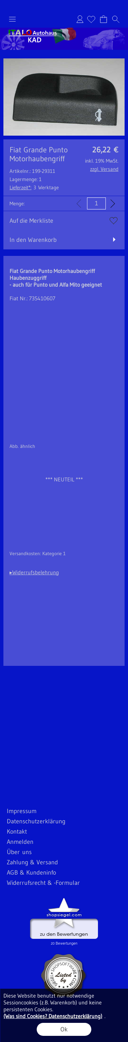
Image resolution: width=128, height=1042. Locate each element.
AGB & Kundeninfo (31, 872)
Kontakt (17, 831)
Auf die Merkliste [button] (31, 220)
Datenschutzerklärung (36, 821)
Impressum (22, 811)
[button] (12, 19)
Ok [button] (64, 1029)
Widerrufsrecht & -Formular (43, 883)
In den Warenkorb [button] (33, 240)
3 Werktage (34, 187)
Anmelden (79, 19)
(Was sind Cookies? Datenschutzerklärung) (52, 1016)
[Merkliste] (91, 19)
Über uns (19, 852)
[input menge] (96, 203)
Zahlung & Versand (32, 862)
